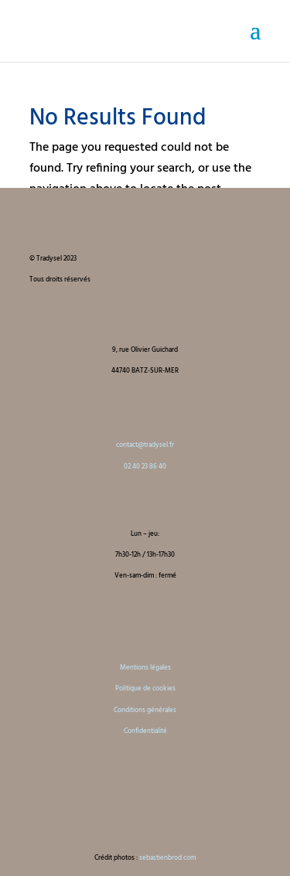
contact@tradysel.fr (145, 445)
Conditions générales (145, 710)
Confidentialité (145, 731)
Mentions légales (145, 668)
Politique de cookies (145, 688)
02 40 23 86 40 (145, 467)
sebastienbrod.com (167, 858)
